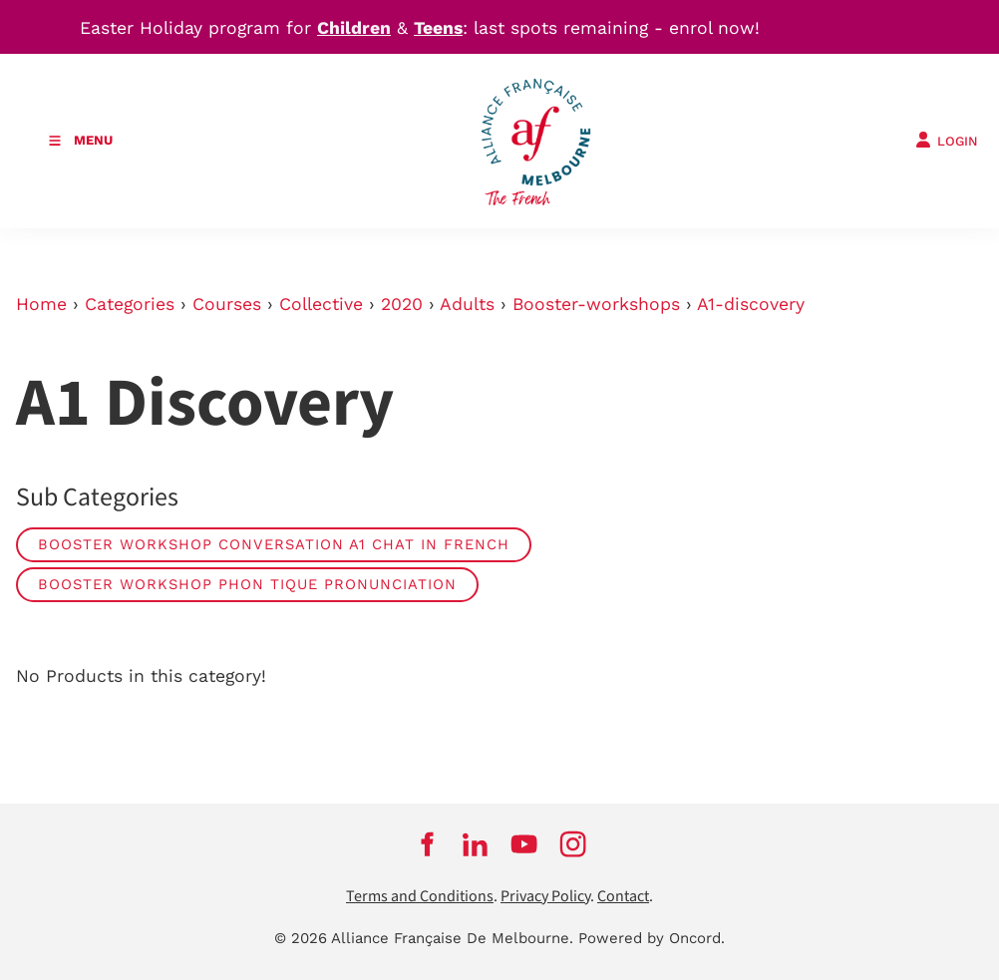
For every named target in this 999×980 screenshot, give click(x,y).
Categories (129, 304)
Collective (321, 304)
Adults (467, 304)
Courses (226, 304)
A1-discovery (751, 304)
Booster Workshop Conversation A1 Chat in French (273, 544)
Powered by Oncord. (651, 938)
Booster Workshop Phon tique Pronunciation (247, 584)
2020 (402, 304)
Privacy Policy (545, 896)
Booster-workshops (596, 304)
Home (41, 304)
